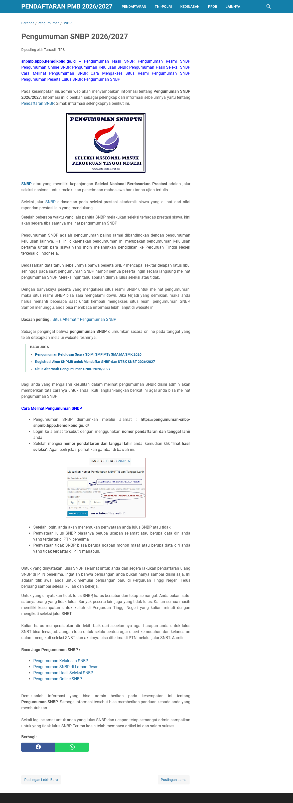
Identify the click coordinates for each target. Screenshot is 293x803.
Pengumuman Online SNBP (57, 678)
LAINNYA (233, 7)
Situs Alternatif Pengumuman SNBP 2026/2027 (72, 369)
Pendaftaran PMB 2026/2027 (66, 6)
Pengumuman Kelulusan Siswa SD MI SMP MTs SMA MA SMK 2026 (88, 354)
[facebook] (38, 747)
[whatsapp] (72, 747)
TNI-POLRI (163, 7)
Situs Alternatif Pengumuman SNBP (84, 319)
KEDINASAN (190, 7)
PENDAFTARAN (134, 7)
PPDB (212, 7)
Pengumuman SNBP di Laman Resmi (66, 666)
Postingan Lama (174, 780)
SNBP (50, 201)
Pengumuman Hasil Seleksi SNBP (63, 672)
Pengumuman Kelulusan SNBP (60, 660)
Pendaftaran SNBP (37, 103)
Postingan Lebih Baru (41, 780)
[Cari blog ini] (269, 7)
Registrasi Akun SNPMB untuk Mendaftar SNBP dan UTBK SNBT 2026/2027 (95, 362)
